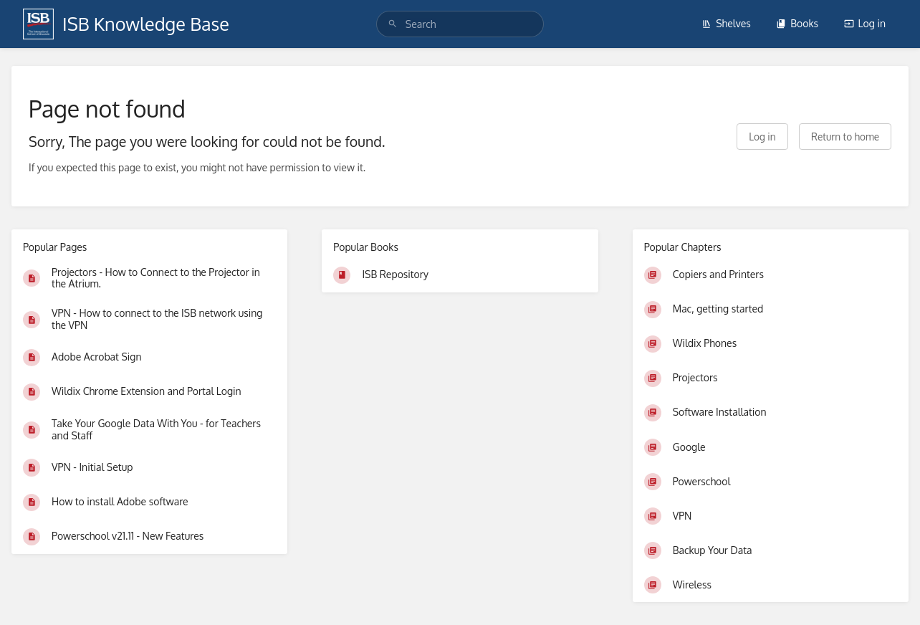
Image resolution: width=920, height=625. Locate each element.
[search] (460, 24)
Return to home (845, 136)
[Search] (393, 24)
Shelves (726, 23)
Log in (865, 23)
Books (797, 23)
